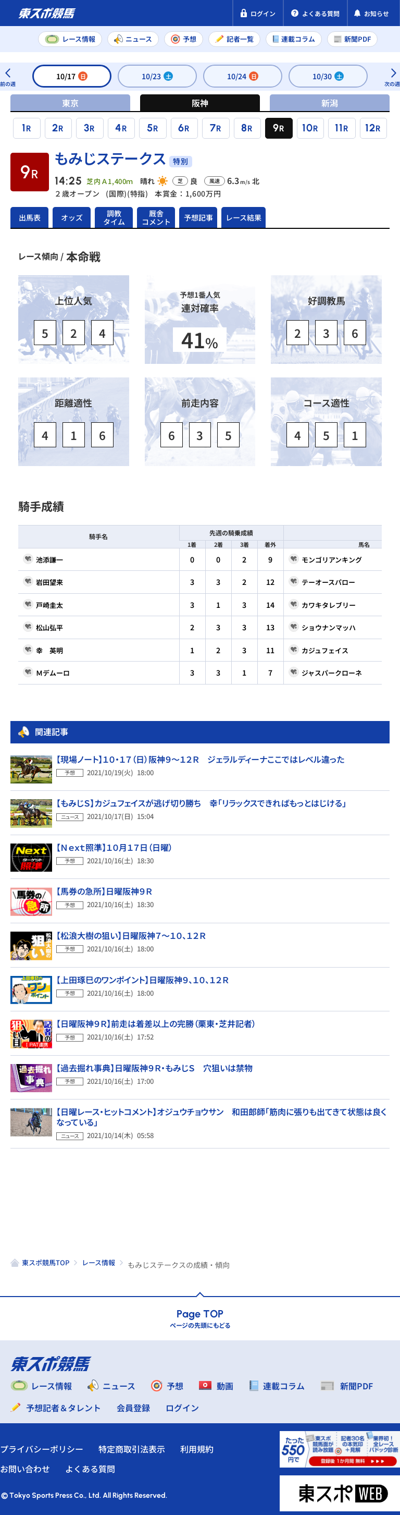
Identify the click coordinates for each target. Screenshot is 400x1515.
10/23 (157, 76)
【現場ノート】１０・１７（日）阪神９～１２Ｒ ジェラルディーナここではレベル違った (200, 755)
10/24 (242, 76)
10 (307, 127)
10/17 (72, 76)
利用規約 (207, 1444)
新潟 (329, 102)
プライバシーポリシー (52, 1444)
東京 (70, 102)
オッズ (72, 215)
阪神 (200, 102)
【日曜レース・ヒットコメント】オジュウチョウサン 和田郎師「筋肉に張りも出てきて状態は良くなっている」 (221, 1112)
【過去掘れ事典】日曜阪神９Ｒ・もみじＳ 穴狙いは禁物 (154, 1063)
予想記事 (198, 215)
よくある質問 (101, 1464)
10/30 (328, 76)
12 (370, 127)
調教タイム (114, 215)
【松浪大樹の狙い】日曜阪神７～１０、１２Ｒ (131, 931)
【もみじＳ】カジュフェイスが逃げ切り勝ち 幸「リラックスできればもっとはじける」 (201, 798)
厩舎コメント (156, 215)
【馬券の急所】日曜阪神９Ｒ (104, 887)
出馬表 (30, 215)
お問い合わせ (35, 1464)
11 (339, 127)
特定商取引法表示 (142, 1444)
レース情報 (98, 1258)
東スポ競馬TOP (45, 1258)
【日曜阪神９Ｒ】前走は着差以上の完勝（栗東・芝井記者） (156, 1019)
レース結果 (241, 215)
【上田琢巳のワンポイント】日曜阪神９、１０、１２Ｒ (142, 975)
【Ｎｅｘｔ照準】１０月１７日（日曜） (114, 843)
